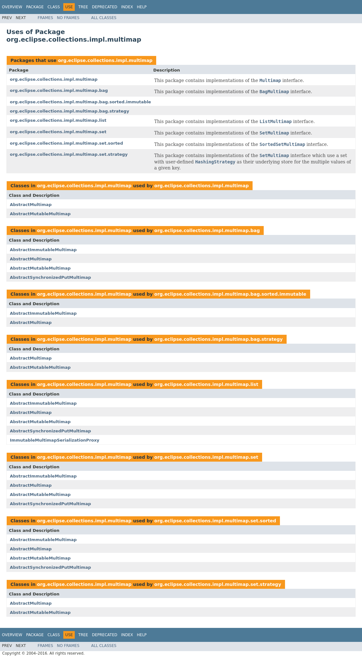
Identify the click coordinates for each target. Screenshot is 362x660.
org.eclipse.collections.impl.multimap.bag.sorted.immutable (80, 102)
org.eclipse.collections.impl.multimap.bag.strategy (69, 111)
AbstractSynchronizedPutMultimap (50, 277)
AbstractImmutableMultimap (43, 249)
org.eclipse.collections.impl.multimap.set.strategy (69, 154)
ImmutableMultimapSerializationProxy (54, 440)
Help (142, 7)
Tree (83, 7)
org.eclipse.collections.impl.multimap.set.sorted (66, 143)
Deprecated (104, 7)
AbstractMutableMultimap (40, 213)
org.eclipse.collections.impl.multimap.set (58, 131)
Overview (12, 7)
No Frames (68, 18)
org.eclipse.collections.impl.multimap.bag (59, 90)
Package (35, 7)
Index (127, 7)
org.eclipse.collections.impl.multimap (105, 60)
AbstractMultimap (31, 204)
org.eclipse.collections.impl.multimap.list (58, 120)
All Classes (103, 18)
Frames (45, 18)
